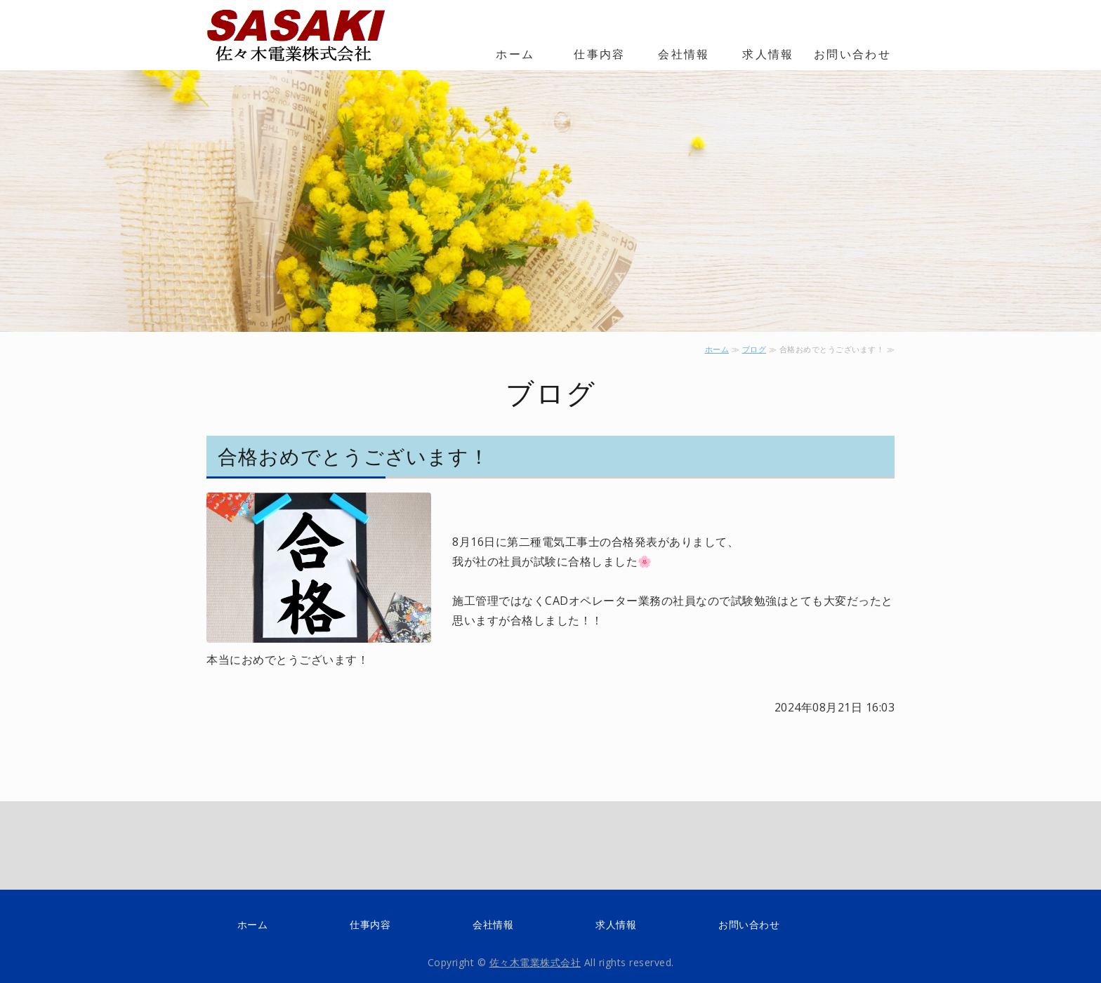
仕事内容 (600, 54)
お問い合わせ (852, 54)
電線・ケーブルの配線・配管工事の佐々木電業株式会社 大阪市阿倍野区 (304, 35)
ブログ (754, 349)
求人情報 (768, 54)
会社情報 (684, 54)
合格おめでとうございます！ (353, 456)
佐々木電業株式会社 (535, 962)
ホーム (515, 54)
